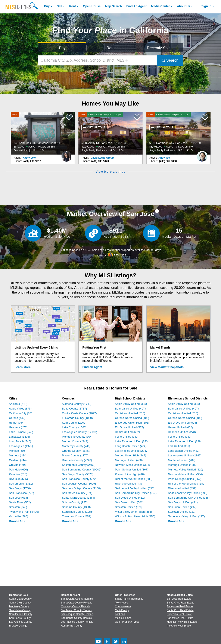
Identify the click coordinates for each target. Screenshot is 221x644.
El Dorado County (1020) (77, 418)
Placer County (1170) (75, 455)
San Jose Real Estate (179, 598)
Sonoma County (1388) (76, 507)
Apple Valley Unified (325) (131, 403)
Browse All (17, 521)
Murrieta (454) (18, 455)
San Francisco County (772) (79, 478)
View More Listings (110, 171)
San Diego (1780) (20, 488)
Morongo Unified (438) (129, 460)
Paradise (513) (18, 474)
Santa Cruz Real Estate (180, 610)
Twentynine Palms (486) (24, 511)
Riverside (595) (18, 478)
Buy (47, 6)
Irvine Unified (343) (126, 436)
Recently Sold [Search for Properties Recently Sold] (159, 48)
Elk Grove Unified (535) (129, 427)
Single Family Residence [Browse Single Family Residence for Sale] (129, 598)
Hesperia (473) (18, 427)
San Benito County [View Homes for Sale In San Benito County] (20, 618)
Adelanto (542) (18, 403)
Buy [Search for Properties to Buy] (62, 48)
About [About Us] (183, 6)
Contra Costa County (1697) (79, 413)
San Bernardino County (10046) (81, 469)
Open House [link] (91, 6)
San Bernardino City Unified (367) (135, 493)
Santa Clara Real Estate (180, 602)
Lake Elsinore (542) (21, 432)
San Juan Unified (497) (182, 507)
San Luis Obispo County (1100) (81, 488)
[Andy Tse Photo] (202, 154)
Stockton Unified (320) (129, 507)
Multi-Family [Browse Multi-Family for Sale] (122, 610)
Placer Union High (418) (130, 474)
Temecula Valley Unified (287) (186, 516)
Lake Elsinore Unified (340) (132, 441)
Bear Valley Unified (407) (130, 408)
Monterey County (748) (76, 446)
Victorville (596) (18, 516)
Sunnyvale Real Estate (180, 606)
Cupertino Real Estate (179, 614)
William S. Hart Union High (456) (135, 516)
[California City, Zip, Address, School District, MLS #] (97, 60)
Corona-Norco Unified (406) (132, 418)
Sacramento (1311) (21, 483)
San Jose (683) (18, 497)
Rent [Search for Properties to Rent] (110, 48)
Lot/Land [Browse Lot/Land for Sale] (120, 614)
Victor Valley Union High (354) (133, 511)
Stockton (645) (18, 507)
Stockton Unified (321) (182, 511)
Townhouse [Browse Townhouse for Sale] (121, 602)
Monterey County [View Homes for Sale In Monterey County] (19, 606)
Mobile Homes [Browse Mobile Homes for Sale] (123, 618)
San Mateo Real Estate (180, 618)
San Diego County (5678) (77, 474)
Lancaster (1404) (19, 436)
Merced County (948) (75, 441)
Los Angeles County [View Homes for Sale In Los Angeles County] (20, 621)
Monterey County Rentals (75, 606)
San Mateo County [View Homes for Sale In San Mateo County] (19, 610)
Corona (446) (17, 418)
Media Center (160, 6)
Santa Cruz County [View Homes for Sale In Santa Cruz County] (20, 602)
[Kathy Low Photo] (66, 154)
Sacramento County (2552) (78, 464)
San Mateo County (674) (77, 493)
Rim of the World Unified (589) (133, 478)
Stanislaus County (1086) (77, 511)
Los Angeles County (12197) (79, 432)
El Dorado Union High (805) (132, 422)
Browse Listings (18, 625)
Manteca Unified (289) (181, 460)
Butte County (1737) (74, 408)
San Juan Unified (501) (129, 502)
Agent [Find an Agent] (136, 6)
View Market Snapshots (167, 367)
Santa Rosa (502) (20, 502)
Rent (72, 6)
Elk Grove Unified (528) (182, 422)
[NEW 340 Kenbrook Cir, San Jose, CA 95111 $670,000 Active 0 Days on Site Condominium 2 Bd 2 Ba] (43, 133)
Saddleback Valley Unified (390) (134, 488)
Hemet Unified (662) (127, 432)
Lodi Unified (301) (179, 446)
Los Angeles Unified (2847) (131, 450)
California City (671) (21, 413)
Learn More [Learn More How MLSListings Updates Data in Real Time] (23, 367)
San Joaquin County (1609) (79, 483)
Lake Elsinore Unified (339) (185, 441)
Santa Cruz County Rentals (76, 602)
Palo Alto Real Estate (179, 625)
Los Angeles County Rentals (77, 621)
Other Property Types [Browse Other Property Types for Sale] (127, 621)
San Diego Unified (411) (130, 497)
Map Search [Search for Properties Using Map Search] (113, 6)
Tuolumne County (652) (76, 516)
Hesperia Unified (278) (182, 432)
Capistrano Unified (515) (130, 413)
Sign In (206, 6)
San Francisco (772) (21, 493)
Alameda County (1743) (76, 403)
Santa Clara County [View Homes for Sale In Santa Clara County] (20, 598)
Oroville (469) (17, 464)
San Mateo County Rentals (76, 610)
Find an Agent (92, 367)
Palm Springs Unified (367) (131, 469)
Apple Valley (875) (20, 408)
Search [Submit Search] (170, 60)
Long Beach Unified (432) (130, 446)
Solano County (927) (74, 502)
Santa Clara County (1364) (78, 497)
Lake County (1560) (74, 427)
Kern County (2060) (74, 422)
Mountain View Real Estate (182, 621)
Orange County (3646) (76, 450)
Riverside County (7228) (77, 460)
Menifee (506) (17, 450)
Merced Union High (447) (130, 455)
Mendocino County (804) (77, 436)
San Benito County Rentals (76, 618)
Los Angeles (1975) (21, 446)
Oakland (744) (18, 460)
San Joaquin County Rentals (77, 614)
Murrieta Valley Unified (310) (185, 469)
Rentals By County (71, 625)
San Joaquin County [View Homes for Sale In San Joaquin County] (20, 614)
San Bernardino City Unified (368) (188, 497)
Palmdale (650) (18, 469)
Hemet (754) (16, 422)
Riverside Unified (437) (129, 483)
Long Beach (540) (20, 441)
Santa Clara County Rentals (77, 598)
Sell (59, 6)
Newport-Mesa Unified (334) (132, 464)
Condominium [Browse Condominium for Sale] (123, 606)
